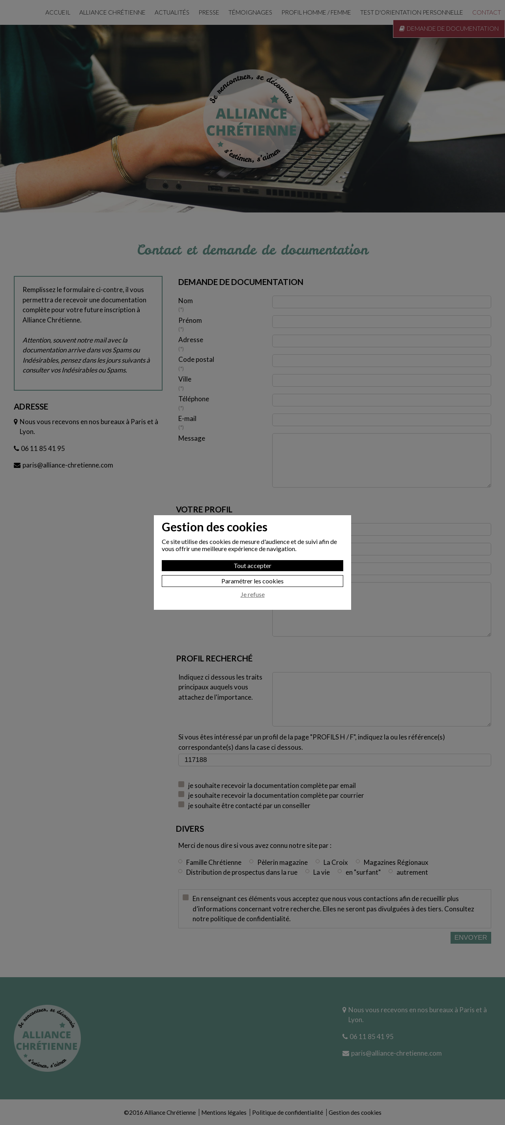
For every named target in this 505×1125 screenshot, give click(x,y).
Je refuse (253, 594)
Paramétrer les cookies (252, 581)
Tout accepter (252, 565)
